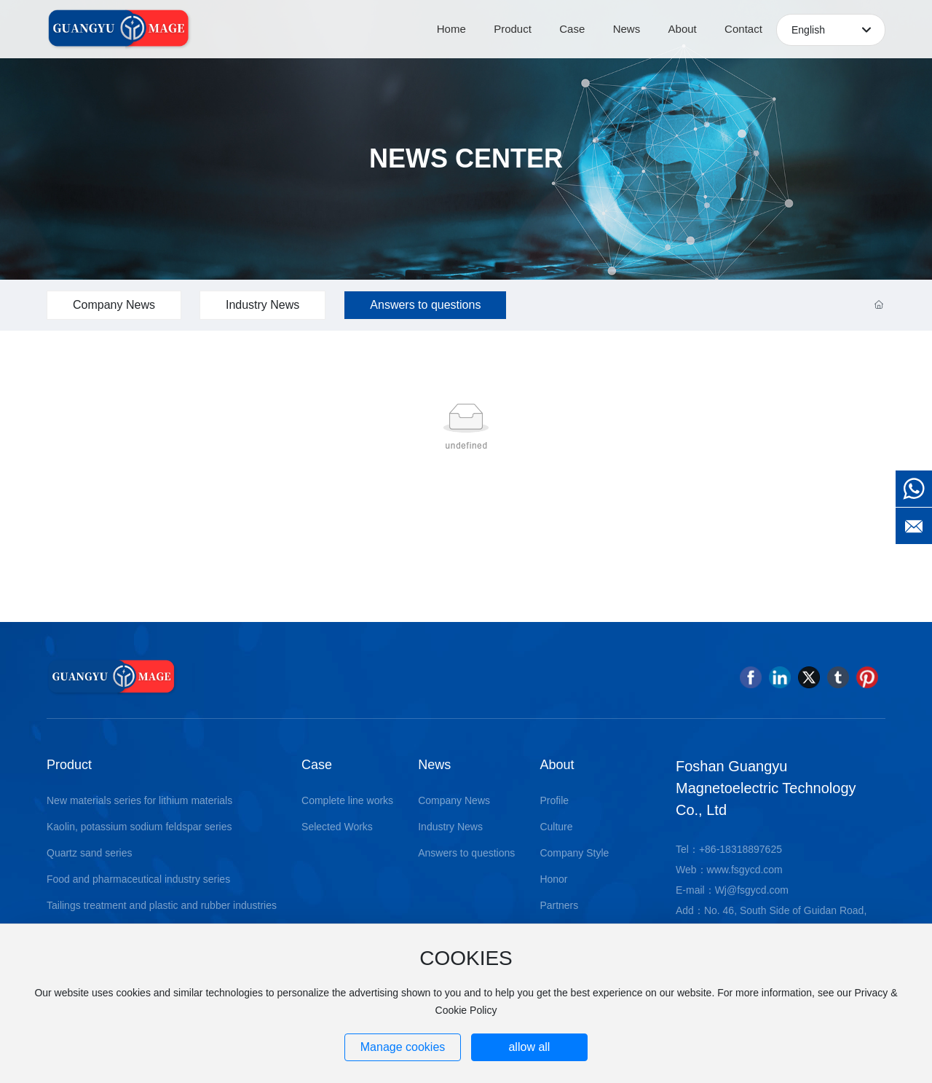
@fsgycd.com (758, 890)
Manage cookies (403, 1047)
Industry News (262, 305)
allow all (529, 1047)
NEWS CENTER (466, 158)
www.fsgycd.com (745, 869)
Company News (114, 305)
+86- (709, 849)
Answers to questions (425, 305)
